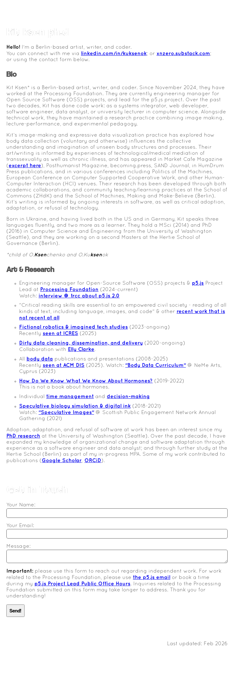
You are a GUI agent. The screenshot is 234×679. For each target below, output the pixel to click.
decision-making (128, 396)
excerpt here (25, 165)
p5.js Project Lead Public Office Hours (82, 584)
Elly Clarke (81, 349)
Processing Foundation (69, 289)
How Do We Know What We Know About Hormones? (86, 381)
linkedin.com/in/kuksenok (114, 53)
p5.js (198, 283)
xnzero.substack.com (183, 53)
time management (70, 396)
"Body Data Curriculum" (155, 365)
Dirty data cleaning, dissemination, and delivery (81, 343)
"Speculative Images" (66, 412)
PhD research (23, 436)
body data (39, 359)
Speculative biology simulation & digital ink (75, 406)
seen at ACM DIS (63, 365)
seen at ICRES (60, 333)
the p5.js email (151, 577)
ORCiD (92, 460)
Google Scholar (62, 460)
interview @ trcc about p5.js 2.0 (79, 296)
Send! (15, 611)
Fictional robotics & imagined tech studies (73, 327)
